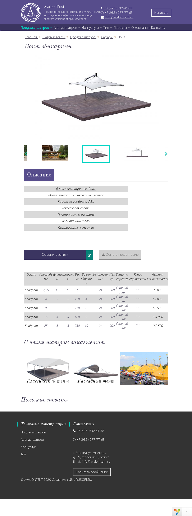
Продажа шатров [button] (36, 27)
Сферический (48, 381)
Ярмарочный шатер (144, 381)
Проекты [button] (122, 27)
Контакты (158, 27)
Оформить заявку (55, 254)
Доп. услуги (29, 447)
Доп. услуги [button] (92, 27)
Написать (161, 12)
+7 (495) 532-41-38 (118, 8)
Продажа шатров (33, 432)
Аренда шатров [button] (67, 27)
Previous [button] (26, 154)
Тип (23, 454)
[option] (96, 97)
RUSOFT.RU (84, 479)
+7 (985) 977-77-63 (119, 12)
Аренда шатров (32, 439)
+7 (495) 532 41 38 (90, 431)
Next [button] (166, 154)
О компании (140, 27)
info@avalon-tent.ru (119, 17)
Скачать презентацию (120, 254)
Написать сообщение (92, 472)
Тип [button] (107, 27)
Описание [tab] (39, 175)
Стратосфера (96, 381)
